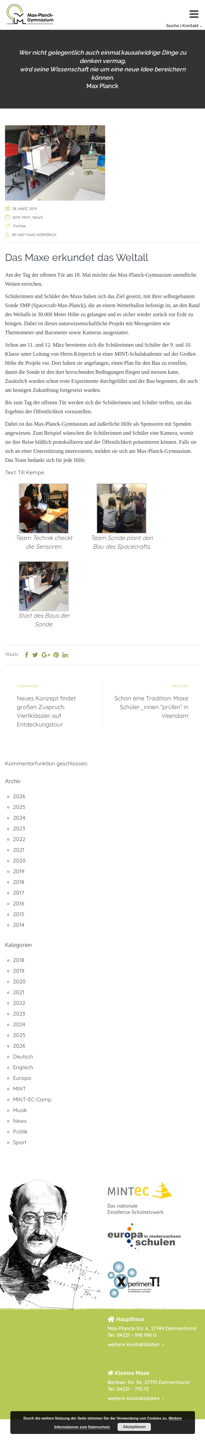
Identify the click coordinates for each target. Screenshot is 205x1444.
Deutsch (23, 1056)
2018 (18, 882)
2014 (18, 924)
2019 (16, 217)
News (37, 217)
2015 (18, 914)
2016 (18, 903)
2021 (18, 849)
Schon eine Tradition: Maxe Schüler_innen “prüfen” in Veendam (151, 706)
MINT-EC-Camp (32, 1099)
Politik (20, 1131)
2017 (18, 892)
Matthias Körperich (37, 234)
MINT (26, 217)
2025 (19, 807)
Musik (20, 1110)
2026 (19, 796)
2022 (19, 839)
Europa (22, 1078)
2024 (19, 817)
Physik (19, 226)
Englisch (23, 1067)
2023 (19, 828)
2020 (19, 860)
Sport (19, 1142)
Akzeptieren (134, 1427)
